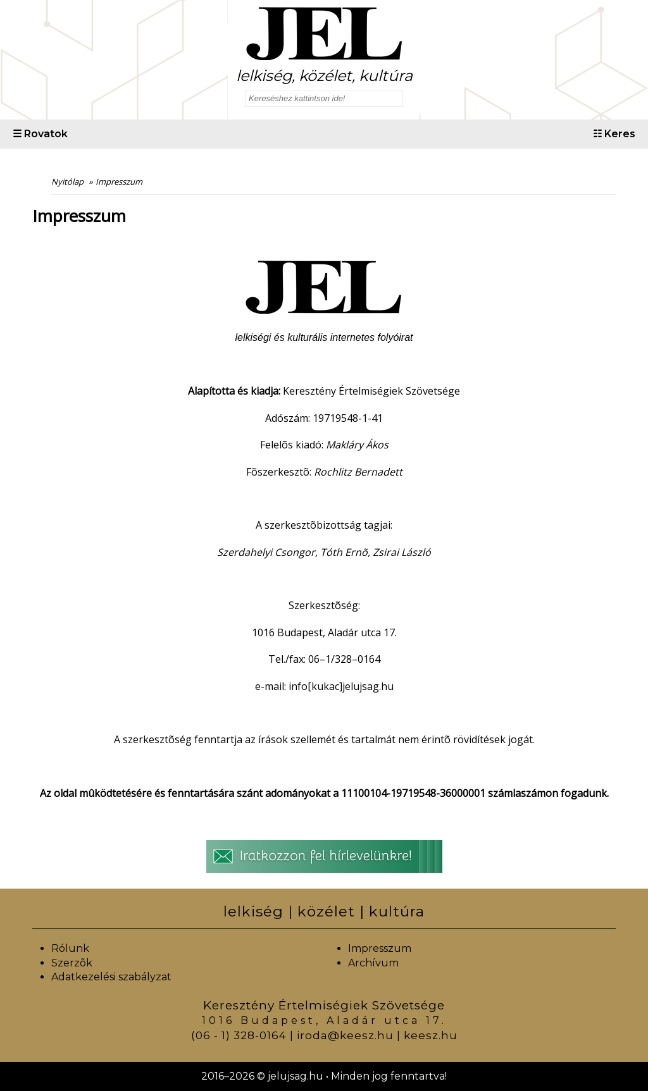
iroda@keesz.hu (345, 1035)
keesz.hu (431, 1035)
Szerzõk (71, 963)
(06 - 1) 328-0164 (239, 1035)
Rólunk (70, 948)
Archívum (373, 963)
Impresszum (379, 948)
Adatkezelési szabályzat (111, 977)
